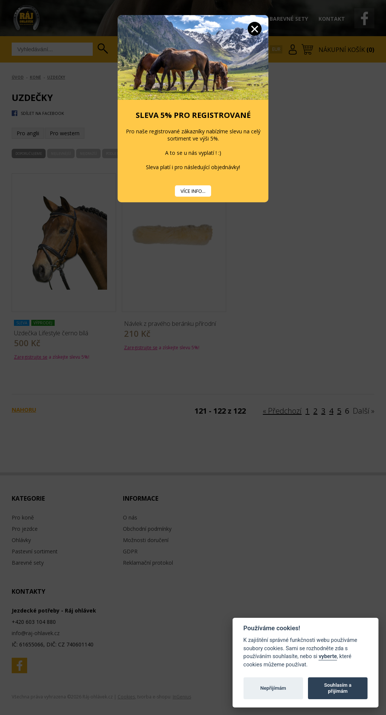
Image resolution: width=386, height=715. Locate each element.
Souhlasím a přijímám (337, 688)
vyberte (328, 656)
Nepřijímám (273, 688)
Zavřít (255, 29)
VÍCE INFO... (193, 191)
